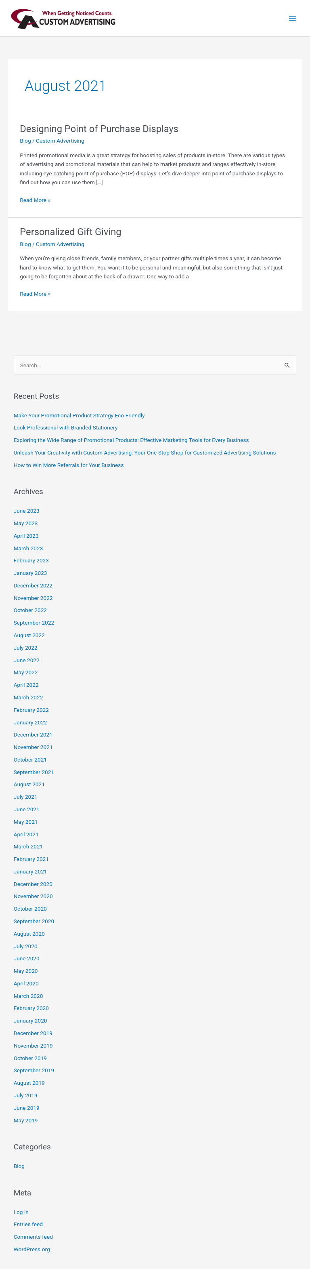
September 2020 (34, 921)
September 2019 (34, 1070)
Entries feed (28, 1224)
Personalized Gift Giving (70, 232)
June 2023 (27, 510)
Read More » (35, 199)
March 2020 (28, 996)
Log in (21, 1212)
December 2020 (33, 884)
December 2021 (33, 734)
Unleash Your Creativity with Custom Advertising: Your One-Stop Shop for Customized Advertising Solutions (145, 452)
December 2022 (33, 585)
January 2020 (30, 1020)
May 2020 (26, 971)
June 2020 (27, 958)
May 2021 (26, 822)
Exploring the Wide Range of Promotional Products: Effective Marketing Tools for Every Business (131, 440)
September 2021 (34, 772)
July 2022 (26, 647)
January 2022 (30, 722)
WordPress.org (32, 1249)
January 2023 (30, 573)
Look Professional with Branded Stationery (66, 427)
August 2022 (29, 635)
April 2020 (26, 983)
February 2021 (31, 859)
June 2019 (27, 1108)
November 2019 (33, 1045)
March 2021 (28, 846)
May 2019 (26, 1120)
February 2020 (31, 1008)
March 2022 (28, 697)
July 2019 (26, 1095)
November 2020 (33, 896)
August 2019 (29, 1083)
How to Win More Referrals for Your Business (69, 465)
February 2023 (31, 560)
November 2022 (33, 598)
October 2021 (30, 759)
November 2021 (33, 747)
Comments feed (33, 1236)
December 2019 (33, 1033)
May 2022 (26, 672)
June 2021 (27, 809)
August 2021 (29, 784)
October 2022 (30, 610)
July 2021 (26, 796)
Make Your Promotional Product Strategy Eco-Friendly (79, 415)
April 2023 (26, 535)
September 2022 (34, 622)
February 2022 (31, 710)
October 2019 (30, 1058)
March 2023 (28, 548)
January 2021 (30, 871)
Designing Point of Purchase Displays (99, 129)
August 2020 (29, 933)
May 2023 (26, 523)
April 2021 (26, 834)
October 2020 (30, 908)
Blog (25, 140)
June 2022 (27, 660)
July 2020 (26, 946)
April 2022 (26, 685)
